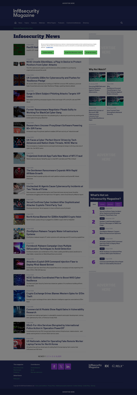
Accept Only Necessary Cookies (73, 52)
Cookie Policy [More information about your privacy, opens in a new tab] (49, 47)
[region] (69, 48)
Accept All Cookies (91, 52)
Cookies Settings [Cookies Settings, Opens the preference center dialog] (47, 52)
